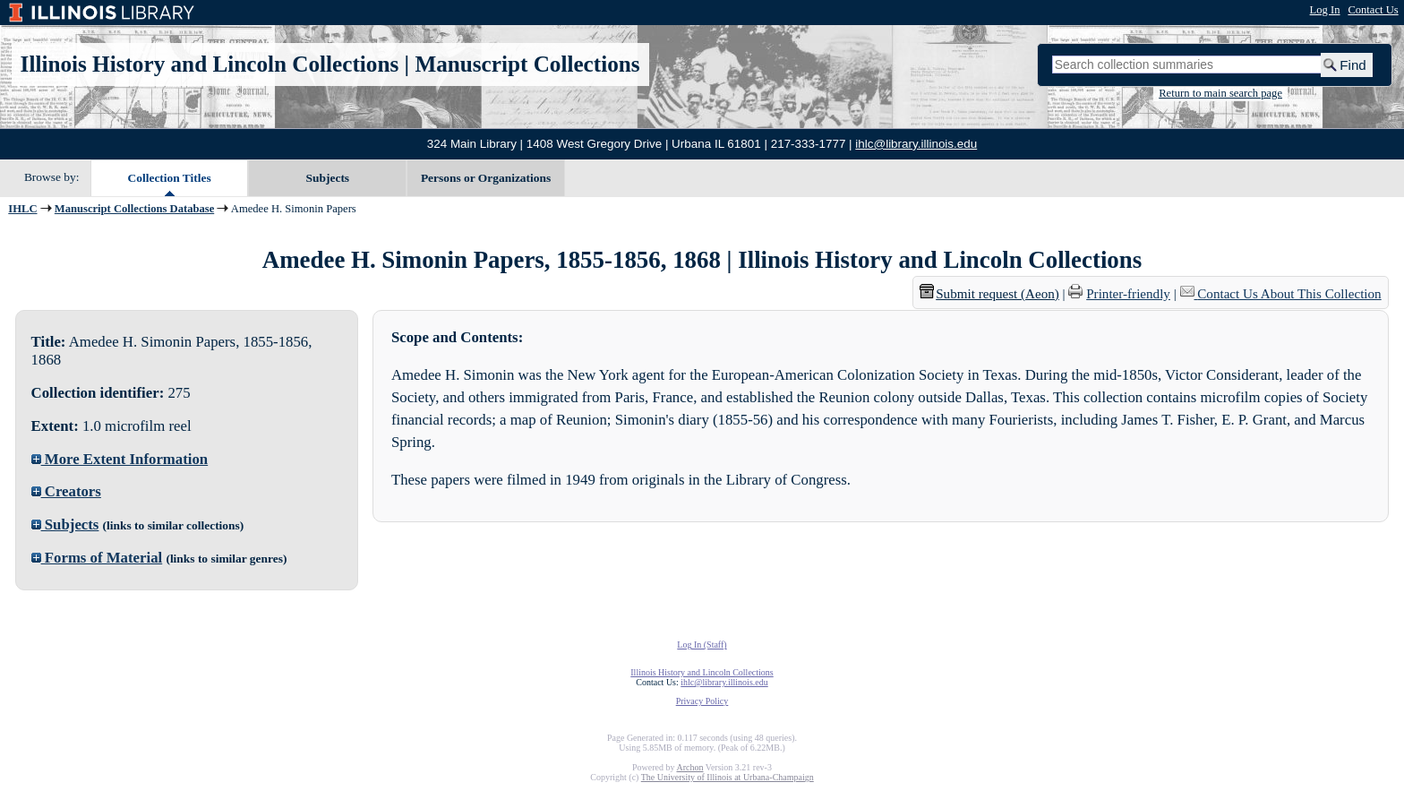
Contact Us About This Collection (1289, 294)
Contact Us (1373, 10)
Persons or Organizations (486, 178)
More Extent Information (120, 459)
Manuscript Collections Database (134, 208)
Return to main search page (1220, 93)
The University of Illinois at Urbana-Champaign (727, 777)
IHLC (22, 208)
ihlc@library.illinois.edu (916, 143)
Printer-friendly (1128, 294)
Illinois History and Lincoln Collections (210, 64)
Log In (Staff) (701, 644)
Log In (1325, 10)
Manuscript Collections (527, 64)
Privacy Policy (702, 701)
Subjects (328, 178)
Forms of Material (97, 557)
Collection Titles (169, 178)
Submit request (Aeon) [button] (989, 294)
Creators (66, 491)
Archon (689, 767)
